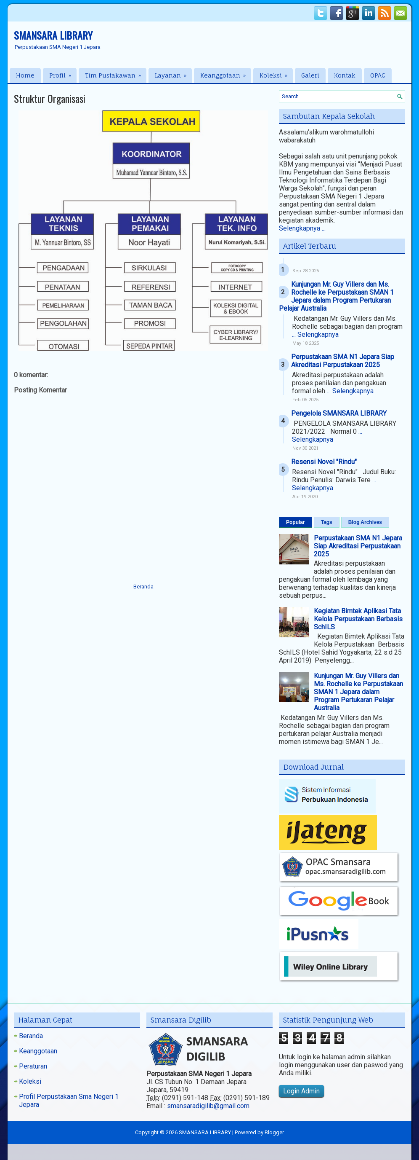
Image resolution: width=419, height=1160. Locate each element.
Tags (326, 522)
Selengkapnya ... (302, 228)
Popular (295, 522)
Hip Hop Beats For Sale (272, 1151)
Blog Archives (365, 522)
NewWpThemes (80, 1151)
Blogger (274, 1132)
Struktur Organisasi (49, 98)
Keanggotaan (225, 73)
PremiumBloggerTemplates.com (205, 1151)
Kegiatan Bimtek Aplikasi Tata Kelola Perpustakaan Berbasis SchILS (358, 619)
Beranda (143, 586)
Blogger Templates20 (357, 1151)
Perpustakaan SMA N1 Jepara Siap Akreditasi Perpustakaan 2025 (342, 361)
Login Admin (301, 1091)
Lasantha (154, 1151)
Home (25, 75)
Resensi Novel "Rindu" (324, 462)
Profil (63, 73)
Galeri (310, 75)
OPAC (377, 75)
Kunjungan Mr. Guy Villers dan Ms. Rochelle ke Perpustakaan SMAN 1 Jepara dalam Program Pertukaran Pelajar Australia (336, 296)
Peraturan (33, 1066)
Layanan (173, 73)
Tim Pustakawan (115, 73)
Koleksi (276, 73)
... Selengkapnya (315, 334)
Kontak (344, 75)
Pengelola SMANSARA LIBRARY (339, 413)
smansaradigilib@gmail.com (208, 1106)
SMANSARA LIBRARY (53, 35)
